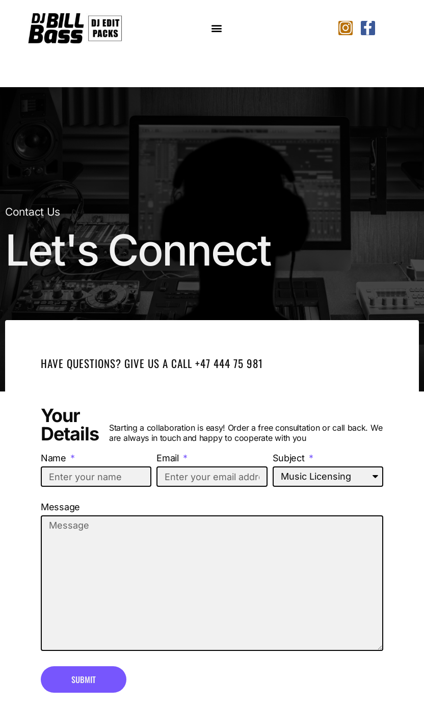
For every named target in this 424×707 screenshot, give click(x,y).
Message (60, 507)
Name (55, 458)
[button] (216, 28)
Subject (290, 458)
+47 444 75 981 (229, 363)
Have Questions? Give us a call (118, 363)
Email (168, 458)
